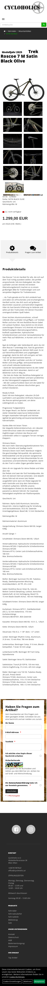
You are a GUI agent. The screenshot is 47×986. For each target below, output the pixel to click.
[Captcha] (23, 778)
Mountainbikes (25, 31)
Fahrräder (12, 31)
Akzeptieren (39, 981)
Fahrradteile (13, 917)
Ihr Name (9, 723)
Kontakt (11, 934)
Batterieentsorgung (16, 943)
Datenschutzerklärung (19, 783)
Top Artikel (12, 957)
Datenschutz (13, 937)
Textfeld (9, 741)
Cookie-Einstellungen (12, 981)
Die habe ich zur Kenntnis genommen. (21, 784)
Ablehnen (28, 981)
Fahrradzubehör (15, 914)
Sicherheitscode (12, 760)
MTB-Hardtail (11, 33)
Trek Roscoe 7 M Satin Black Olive (19, 56)
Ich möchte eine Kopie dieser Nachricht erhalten (18, 754)
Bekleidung (13, 920)
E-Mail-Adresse (12, 732)
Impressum (13, 946)
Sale (10, 923)
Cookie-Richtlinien (17, 977)
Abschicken (11, 791)
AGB (10, 940)
